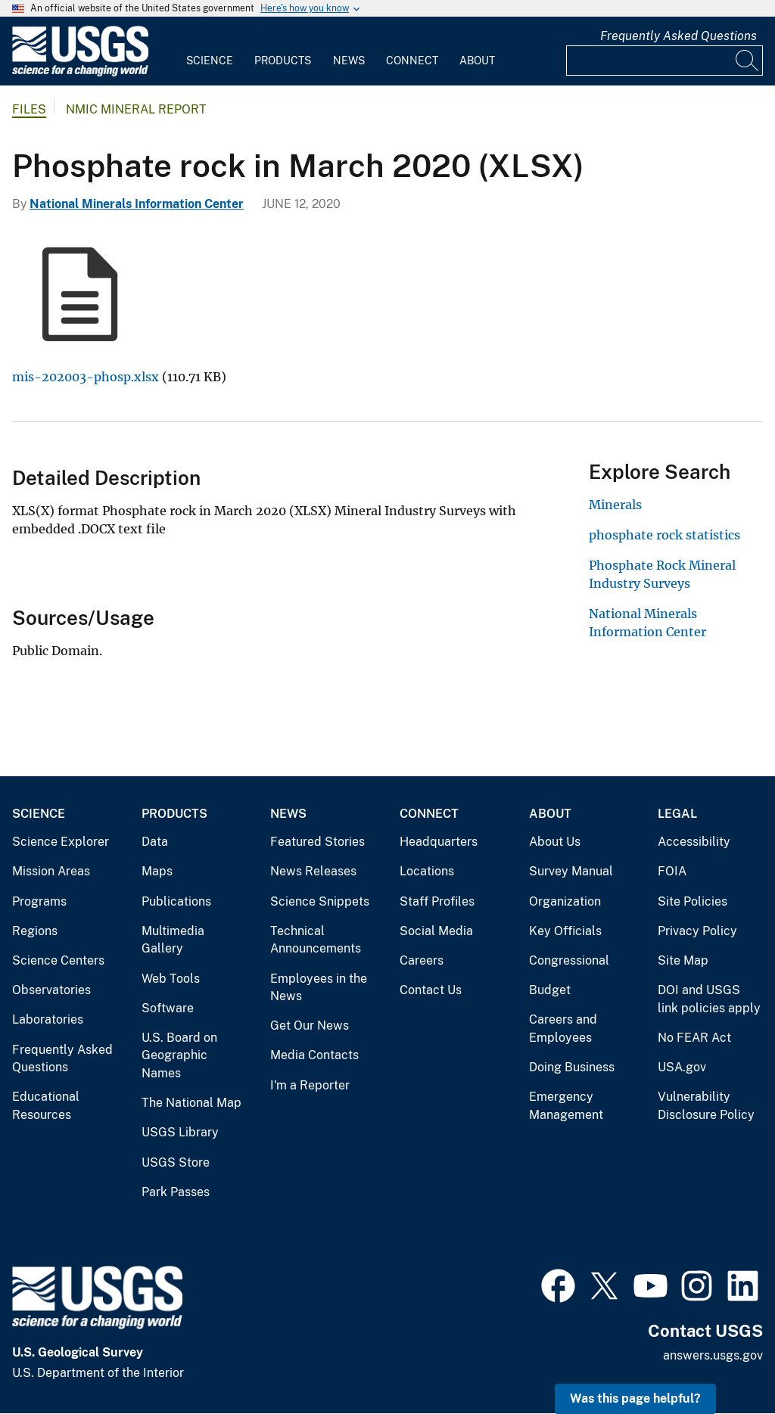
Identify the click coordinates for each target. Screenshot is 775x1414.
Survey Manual (571, 871)
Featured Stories (317, 841)
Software (168, 1008)
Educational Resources (45, 1105)
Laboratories (47, 1019)
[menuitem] (210, 51)
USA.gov (682, 1067)
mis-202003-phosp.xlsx (85, 376)
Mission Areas (51, 871)
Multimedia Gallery (173, 940)
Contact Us (431, 990)
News (349, 60)
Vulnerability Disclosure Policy (706, 1105)
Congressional (569, 960)
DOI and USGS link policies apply (709, 999)
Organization (565, 901)
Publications (176, 901)
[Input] (664, 60)
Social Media (436, 931)
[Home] (80, 73)
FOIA (672, 871)
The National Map (191, 1102)
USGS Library (180, 1132)
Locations (427, 871)
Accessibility (694, 841)
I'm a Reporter (310, 1085)
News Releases (313, 871)
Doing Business (572, 1067)
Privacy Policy (697, 931)
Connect (412, 60)
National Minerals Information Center (137, 204)
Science (209, 60)
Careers (422, 960)
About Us (554, 841)
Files (29, 109)
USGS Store (176, 1162)
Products (282, 60)
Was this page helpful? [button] (635, 1398)
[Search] (748, 60)
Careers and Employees (563, 1028)
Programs (39, 901)
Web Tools (171, 978)
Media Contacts (314, 1055)
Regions (35, 931)
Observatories (51, 990)
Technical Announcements (315, 940)
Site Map (683, 960)
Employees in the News (318, 987)
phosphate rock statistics (664, 534)
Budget (550, 990)
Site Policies (692, 901)
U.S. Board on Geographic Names (179, 1055)
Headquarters (439, 841)
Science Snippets (319, 901)
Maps (157, 871)
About (477, 60)
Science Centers (58, 960)
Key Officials (565, 931)
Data (155, 841)
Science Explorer (60, 841)
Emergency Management (566, 1105)
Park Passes (176, 1192)
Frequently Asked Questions (678, 36)
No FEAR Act (694, 1037)
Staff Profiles (437, 901)
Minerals (615, 504)
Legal (677, 813)
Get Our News (309, 1025)
